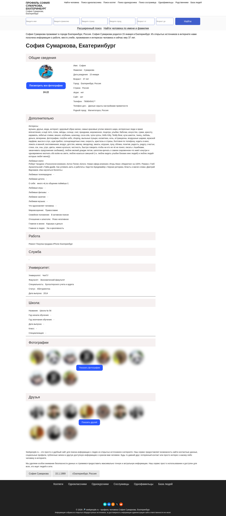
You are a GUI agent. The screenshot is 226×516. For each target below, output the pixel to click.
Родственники (181, 2)
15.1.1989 (60, 473)
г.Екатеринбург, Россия (84, 473)
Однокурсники (100, 484)
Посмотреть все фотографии (46, 85)
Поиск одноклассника (91, 2)
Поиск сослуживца (147, 2)
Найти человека (71, 2)
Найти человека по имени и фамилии (126, 28)
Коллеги (58, 484)
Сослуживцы (121, 484)
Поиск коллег (109, 2)
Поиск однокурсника (127, 2)
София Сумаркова (39, 473)
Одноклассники (77, 484)
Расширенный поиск (89, 28)
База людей (196, 2)
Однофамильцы (165, 2)
